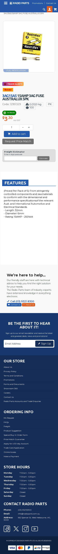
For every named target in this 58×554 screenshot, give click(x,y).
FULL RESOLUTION (16, 70)
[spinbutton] (11, 127)
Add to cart (18, 133)
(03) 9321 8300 (25, 510)
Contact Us (15, 304)
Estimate (43, 158)
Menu (6, 4)
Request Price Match (18, 141)
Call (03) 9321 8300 (22, 301)
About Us (30, 304)
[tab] (15, 183)
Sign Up (46, 343)
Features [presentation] (15, 182)
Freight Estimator (14, 152)
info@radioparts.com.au (29, 514)
